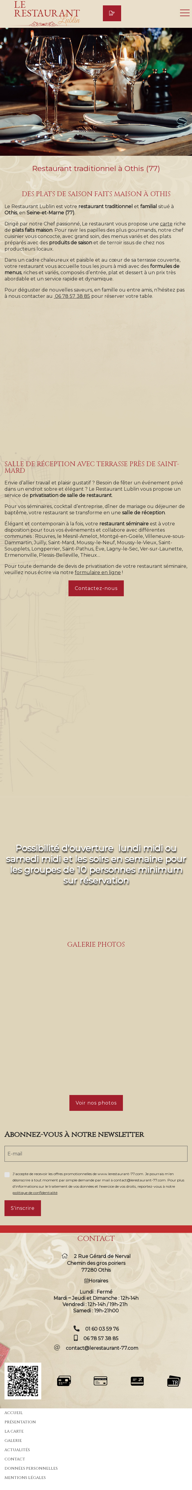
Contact (14, 1459)
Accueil (13, 1413)
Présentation (20, 1422)
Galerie (13, 1440)
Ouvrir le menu (185, 13)
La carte (14, 1431)
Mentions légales (25, 1477)
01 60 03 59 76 (102, 1329)
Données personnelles (31, 1468)
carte (166, 224)
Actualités (17, 1450)
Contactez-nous (96, 588)
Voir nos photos (96, 1103)
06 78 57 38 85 (100, 1338)
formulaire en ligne (98, 572)
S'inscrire (23, 1208)
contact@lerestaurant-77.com (102, 1348)
